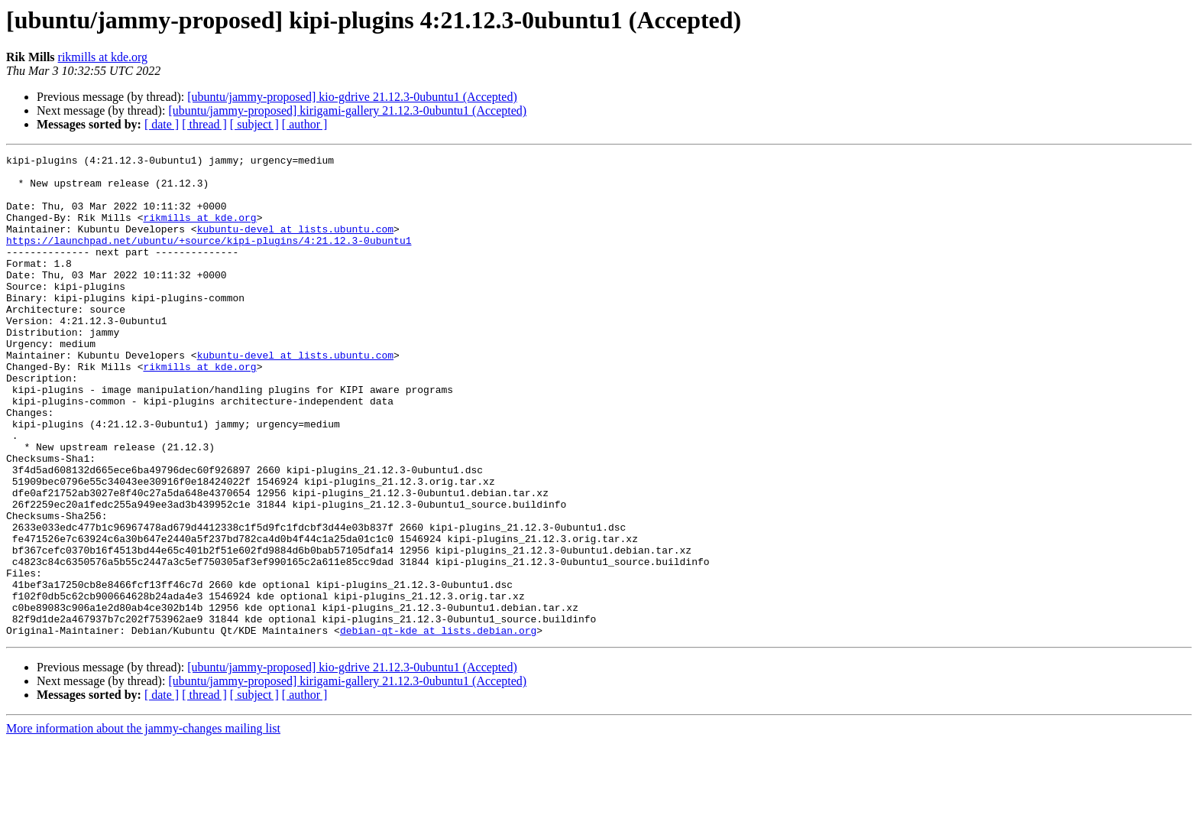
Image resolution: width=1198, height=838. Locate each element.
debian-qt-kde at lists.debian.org (438, 726)
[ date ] (161, 124)
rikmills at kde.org (102, 56)
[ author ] (305, 124)
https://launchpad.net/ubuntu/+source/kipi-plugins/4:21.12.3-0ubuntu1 (208, 258)
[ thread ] (204, 124)
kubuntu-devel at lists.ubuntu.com (295, 245)
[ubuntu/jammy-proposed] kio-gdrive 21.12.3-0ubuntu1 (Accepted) (351, 96)
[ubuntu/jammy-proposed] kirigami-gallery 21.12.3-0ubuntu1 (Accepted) (347, 110)
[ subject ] (254, 124)
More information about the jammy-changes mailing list (143, 824)
